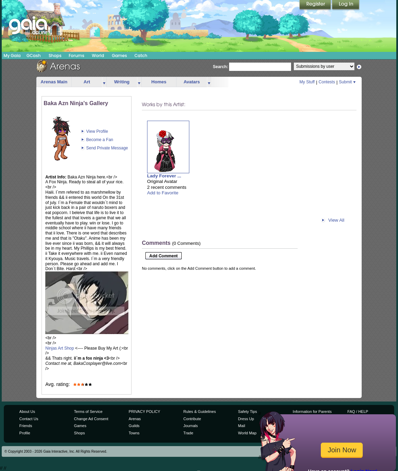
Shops (54, 55)
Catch (141, 55)
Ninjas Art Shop (59, 348)
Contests (327, 82)
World (98, 55)
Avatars (191, 81)
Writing (122, 81)
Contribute (192, 419)
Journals (190, 426)
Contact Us (28, 419)
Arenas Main (53, 81)
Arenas (135, 419)
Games (119, 55)
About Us (27, 411)
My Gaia (11, 55)
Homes (158, 81)
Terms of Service (88, 411)
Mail (241, 426)
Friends (25, 426)
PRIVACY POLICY (144, 411)
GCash (34, 55)
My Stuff (307, 82)
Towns (134, 433)
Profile (24, 433)
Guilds (134, 426)
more (104, 82)
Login (346, 5)
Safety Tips (247, 411)
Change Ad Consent (91, 419)
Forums (76, 55)
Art (87, 81)
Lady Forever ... (164, 175)
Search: (220, 66)
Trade (188, 433)
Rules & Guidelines (199, 411)
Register (315, 5)
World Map (247, 433)
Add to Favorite (162, 192)
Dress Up (246, 419)
